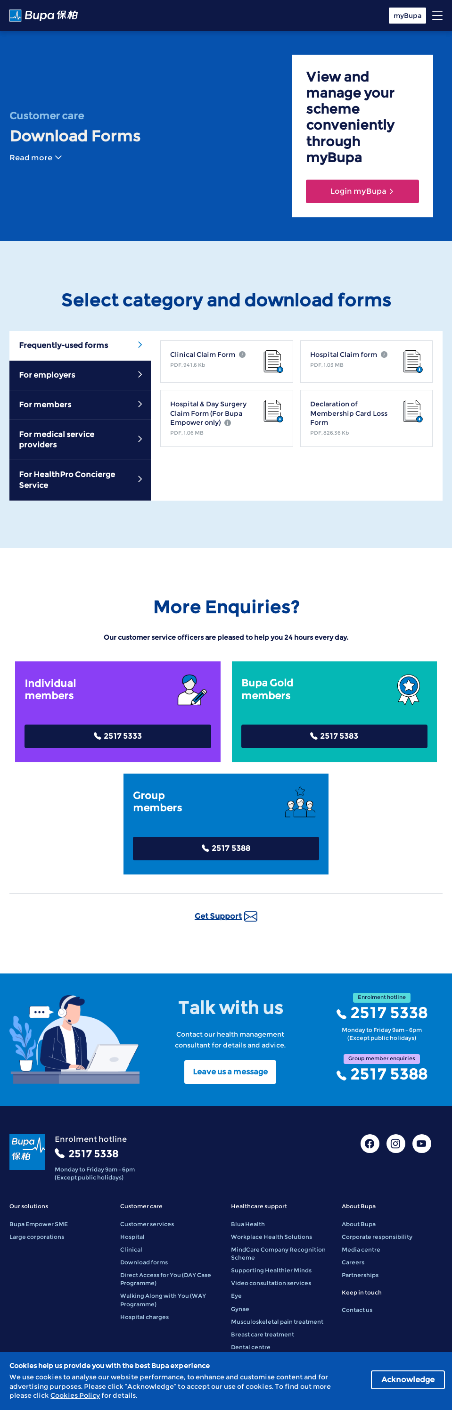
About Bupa (359, 1224)
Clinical (131, 1249)
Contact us (357, 1309)
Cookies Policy (75, 1395)
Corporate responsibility (377, 1236)
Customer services (147, 1224)
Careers (353, 1262)
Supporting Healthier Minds (271, 1270)
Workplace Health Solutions (271, 1236)
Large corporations (36, 1236)
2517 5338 (382, 1013)
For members (81, 404)
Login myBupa (362, 191)
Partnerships (360, 1274)
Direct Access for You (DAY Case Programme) (165, 1278)
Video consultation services (271, 1282)
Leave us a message (230, 1071)
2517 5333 (118, 736)
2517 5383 (334, 736)
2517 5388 (226, 848)
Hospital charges (144, 1316)
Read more (35, 157)
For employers (81, 375)
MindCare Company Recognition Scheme (278, 1253)
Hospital (132, 1236)
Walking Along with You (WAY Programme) (163, 1299)
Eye (236, 1295)
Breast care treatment (262, 1334)
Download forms (144, 1262)
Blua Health (248, 1224)
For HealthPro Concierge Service (81, 479)
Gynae (240, 1308)
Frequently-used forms (81, 345)
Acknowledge (408, 1379)
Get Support (226, 916)
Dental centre (251, 1347)
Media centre (361, 1249)
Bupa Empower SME (38, 1224)
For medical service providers (81, 439)
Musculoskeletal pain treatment (277, 1321)
